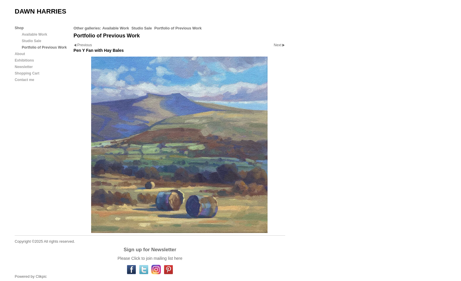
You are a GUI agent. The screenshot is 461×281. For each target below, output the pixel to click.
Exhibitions (24, 60)
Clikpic (41, 276)
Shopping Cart (27, 73)
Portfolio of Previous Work (178, 28)
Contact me (24, 80)
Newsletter (24, 67)
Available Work (115, 28)
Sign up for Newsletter (149, 249)
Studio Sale (141, 28)
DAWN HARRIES (40, 11)
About (20, 54)
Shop (19, 28)
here (178, 258)
